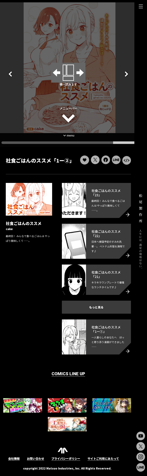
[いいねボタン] (82, 159)
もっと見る (94, 308)
